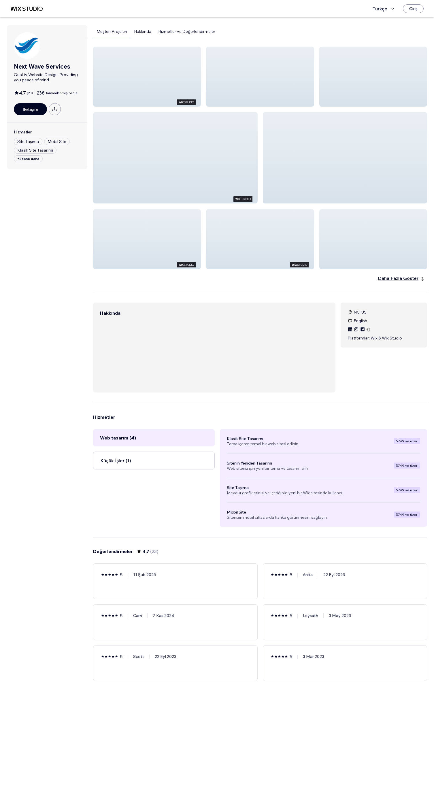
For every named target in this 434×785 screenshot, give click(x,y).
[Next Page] (286, 764)
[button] (147, 77)
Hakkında (142, 31)
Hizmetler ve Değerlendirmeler (186, 31)
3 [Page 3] (265, 764)
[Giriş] (413, 8)
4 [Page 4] (275, 764)
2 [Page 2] (255, 764)
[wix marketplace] (26, 8)
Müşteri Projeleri (112, 31)
